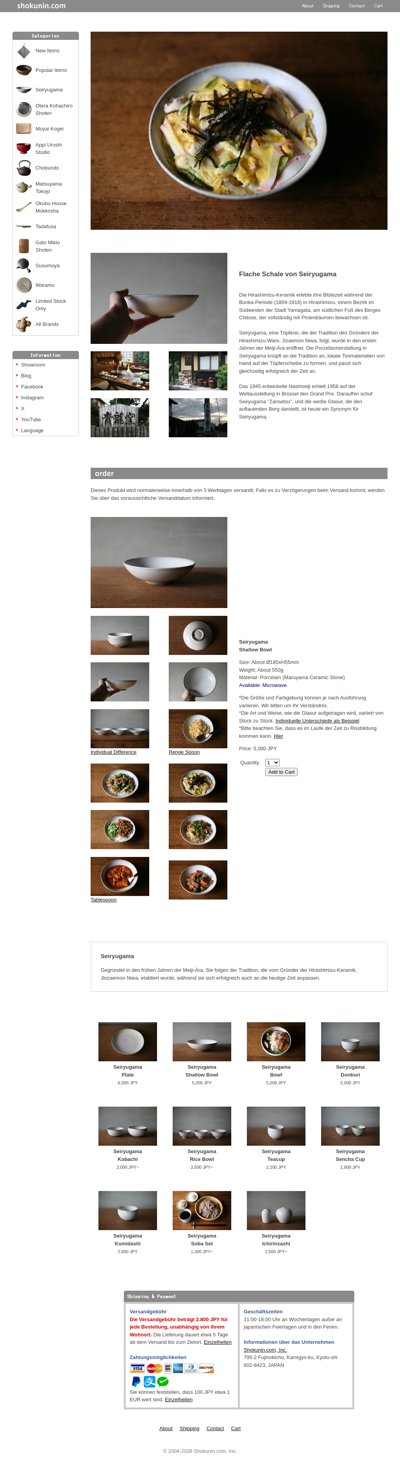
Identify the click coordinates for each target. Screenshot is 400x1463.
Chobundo (47, 168)
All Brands (47, 324)
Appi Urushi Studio (49, 149)
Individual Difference (120, 749)
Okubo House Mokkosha (51, 207)
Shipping (190, 1428)
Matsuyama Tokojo (49, 188)
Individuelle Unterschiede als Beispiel (317, 721)
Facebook (32, 387)
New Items (47, 51)
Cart (236, 1428)
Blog (26, 376)
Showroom (33, 365)
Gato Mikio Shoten (48, 246)
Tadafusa (46, 226)
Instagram (32, 398)
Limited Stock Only (51, 305)
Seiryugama (49, 90)
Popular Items (51, 70)
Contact (215, 1428)
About (166, 1428)
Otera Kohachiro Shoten (54, 109)
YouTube (31, 419)
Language (32, 430)
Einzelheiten (218, 1342)
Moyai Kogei (50, 129)
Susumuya (47, 265)
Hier (278, 736)
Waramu (45, 285)
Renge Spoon (184, 752)
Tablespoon (104, 900)
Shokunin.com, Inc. (265, 1350)
